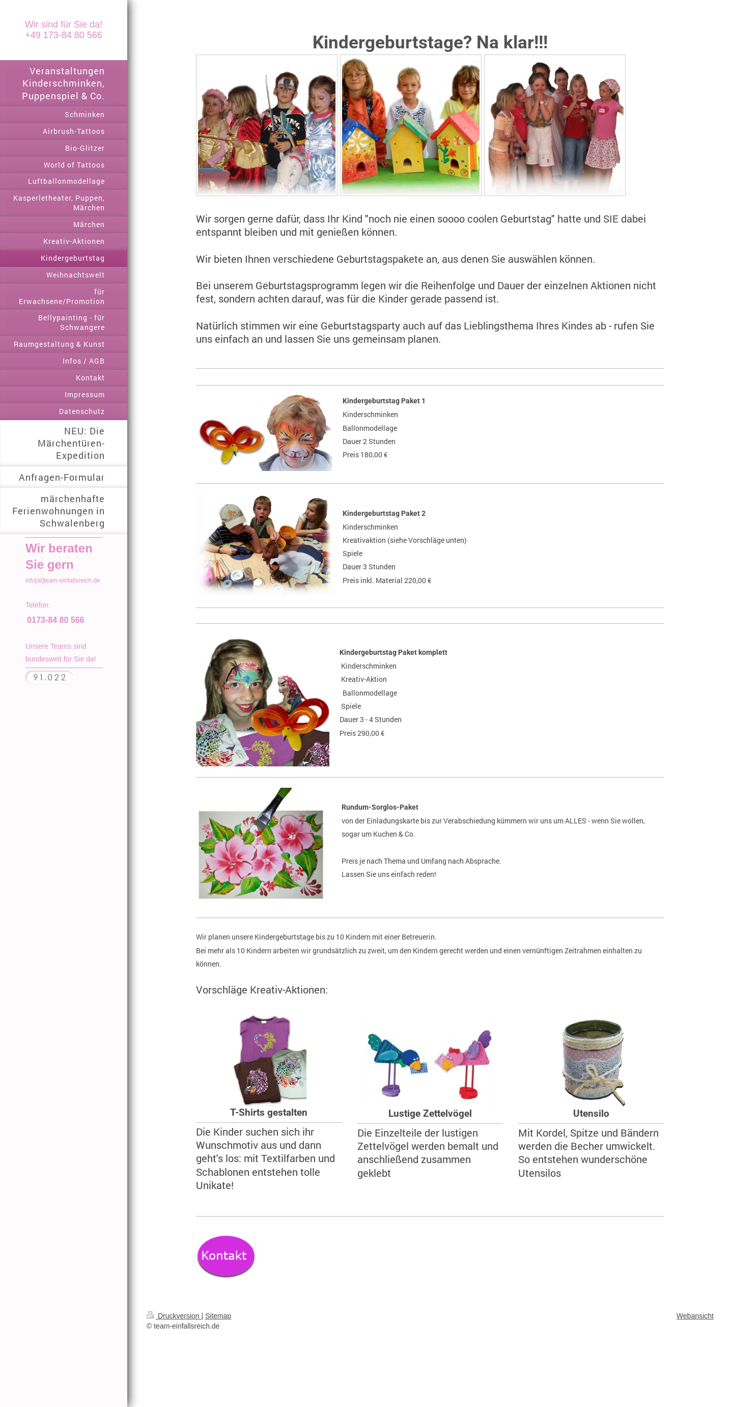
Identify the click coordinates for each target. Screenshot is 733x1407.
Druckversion (174, 1316)
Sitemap (218, 1316)
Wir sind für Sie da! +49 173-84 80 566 (63, 29)
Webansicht (695, 1316)
